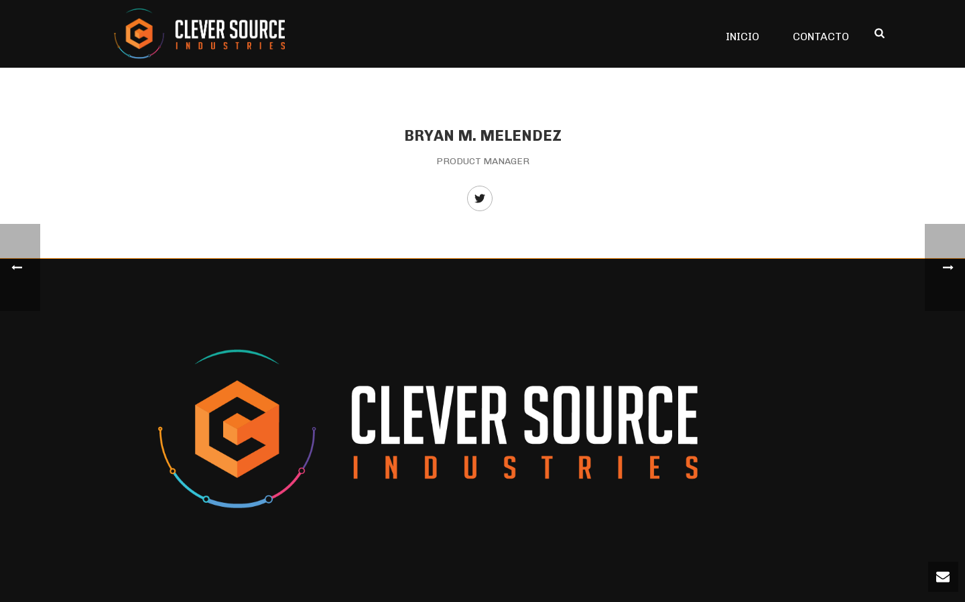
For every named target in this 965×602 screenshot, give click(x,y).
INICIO (742, 36)
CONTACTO (821, 36)
